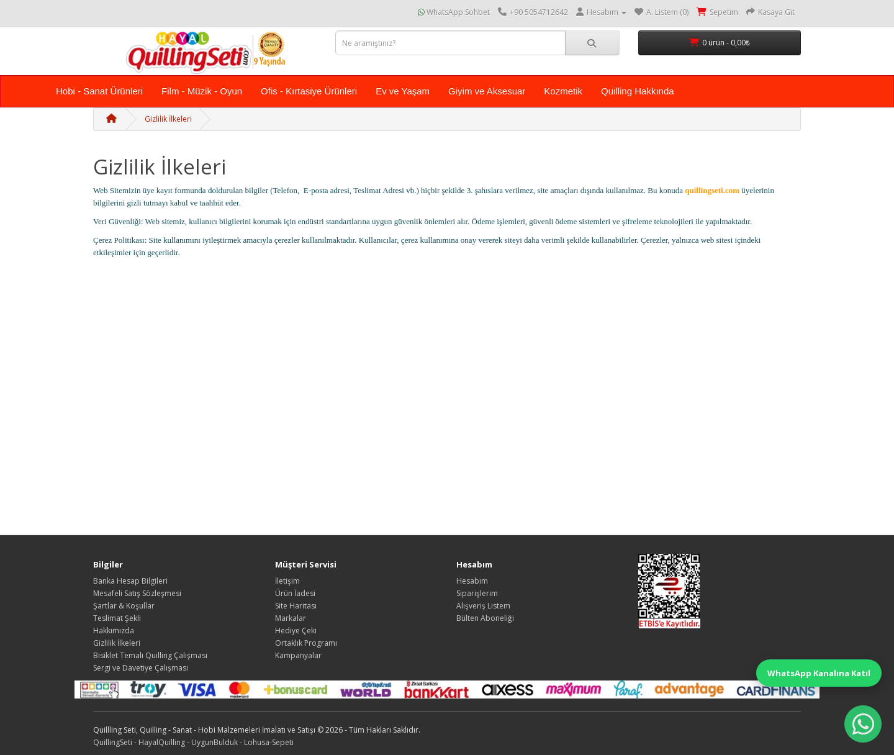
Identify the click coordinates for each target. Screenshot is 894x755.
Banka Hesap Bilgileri (130, 581)
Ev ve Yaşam (403, 91)
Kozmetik (563, 91)
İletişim (287, 581)
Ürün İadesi (295, 593)
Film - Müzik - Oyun (201, 91)
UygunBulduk (214, 742)
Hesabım (472, 581)
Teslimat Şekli (117, 618)
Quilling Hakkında (637, 91)
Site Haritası (296, 605)
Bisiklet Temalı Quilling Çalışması (150, 655)
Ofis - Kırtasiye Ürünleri (309, 91)
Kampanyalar (298, 655)
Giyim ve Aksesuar (486, 91)
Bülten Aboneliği (485, 618)
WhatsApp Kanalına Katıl (818, 673)
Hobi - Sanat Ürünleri (99, 91)
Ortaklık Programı (306, 643)
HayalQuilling (161, 742)
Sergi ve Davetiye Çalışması (140, 667)
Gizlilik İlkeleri (168, 119)
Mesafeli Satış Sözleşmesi (137, 593)
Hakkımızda (113, 630)
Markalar (290, 618)
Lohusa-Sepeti (269, 742)
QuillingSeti (112, 742)
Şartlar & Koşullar (124, 605)
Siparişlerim (477, 593)
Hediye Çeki (296, 630)
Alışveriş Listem (483, 605)
